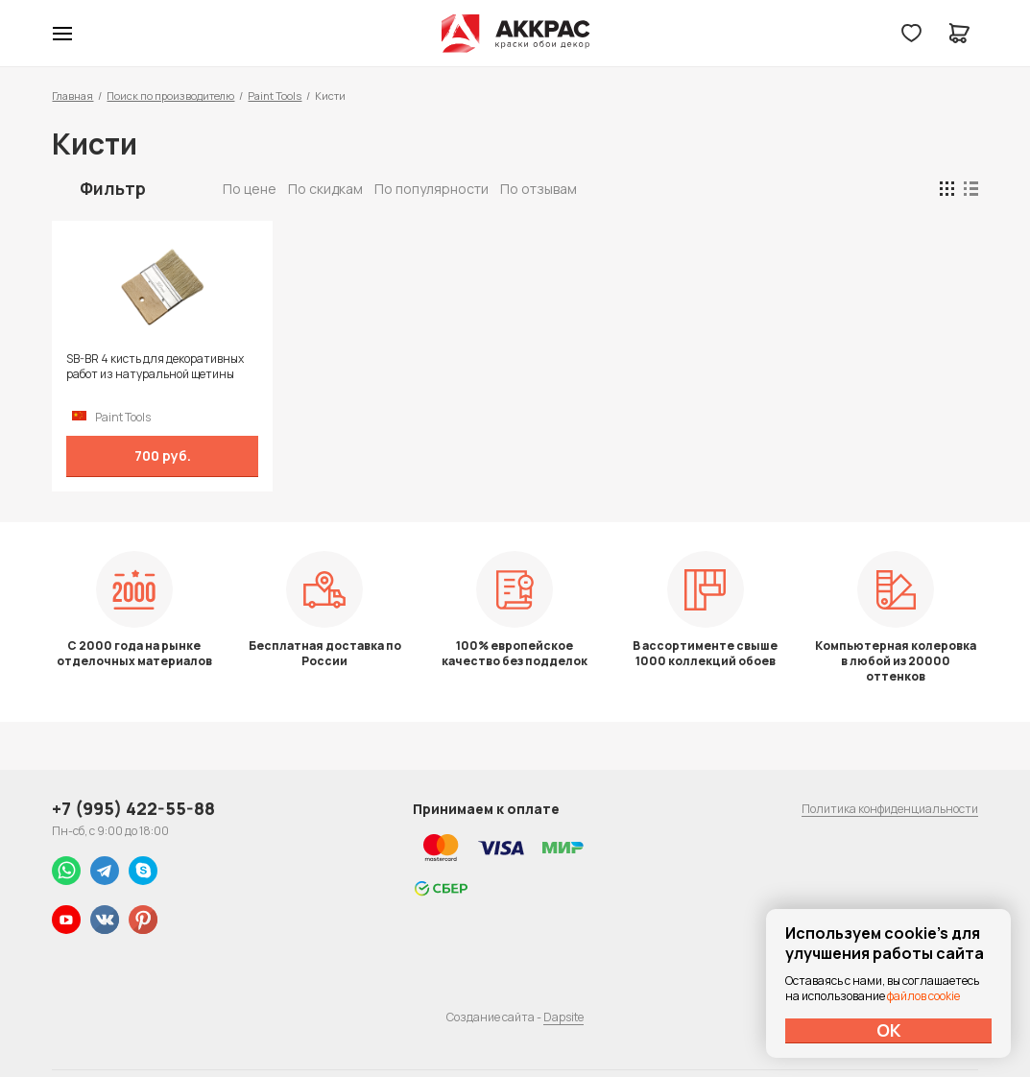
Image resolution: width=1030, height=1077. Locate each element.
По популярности (431, 189)
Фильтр (113, 188)
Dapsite (563, 1017)
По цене (249, 189)
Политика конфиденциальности (890, 809)
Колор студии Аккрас (515, 33)
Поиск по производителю (170, 95)
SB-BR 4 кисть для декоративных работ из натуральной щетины (155, 366)
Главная (72, 95)
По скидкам (325, 189)
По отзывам (538, 189)
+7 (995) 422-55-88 (133, 808)
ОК (888, 1029)
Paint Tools (274, 95)
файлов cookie (923, 996)
